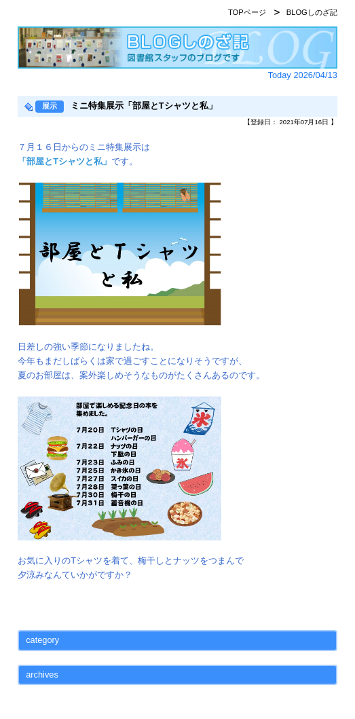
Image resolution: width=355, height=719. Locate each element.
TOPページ (247, 12)
